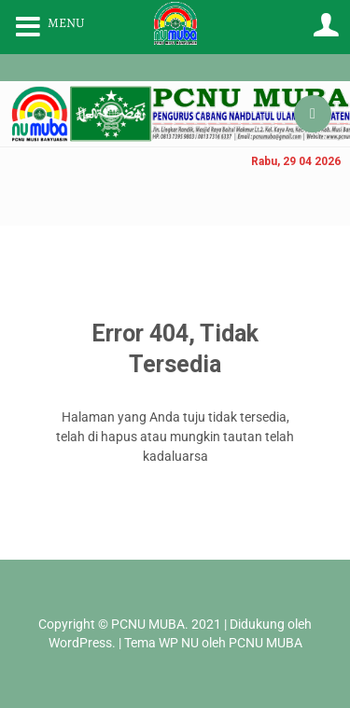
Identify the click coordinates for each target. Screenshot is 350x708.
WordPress (80, 642)
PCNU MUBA (148, 624)
